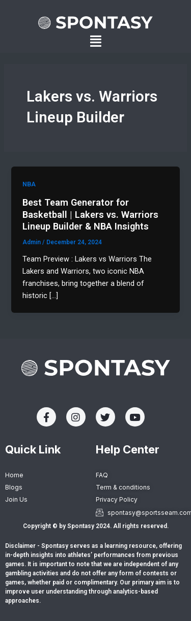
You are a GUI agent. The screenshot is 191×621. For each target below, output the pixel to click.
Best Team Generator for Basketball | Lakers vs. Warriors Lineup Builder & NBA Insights (90, 214)
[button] (96, 41)
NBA (29, 184)
